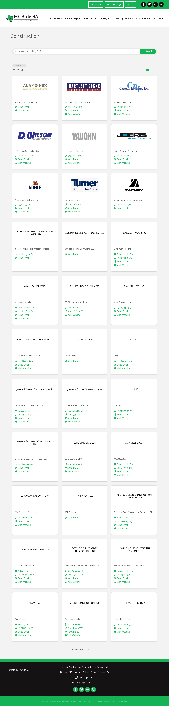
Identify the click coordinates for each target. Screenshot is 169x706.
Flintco (117, 356)
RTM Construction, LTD (25, 566)
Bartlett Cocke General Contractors (80, 102)
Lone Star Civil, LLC (73, 459)
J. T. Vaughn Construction (76, 151)
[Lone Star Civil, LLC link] (84, 443)
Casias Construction (24, 302)
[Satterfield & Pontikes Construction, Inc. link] (84, 549)
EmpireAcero (70, 356)
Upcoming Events (121, 18)
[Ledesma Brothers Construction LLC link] (35, 443)
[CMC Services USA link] (134, 286)
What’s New (141, 18)
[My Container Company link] (35, 496)
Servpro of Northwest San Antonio (129, 566)
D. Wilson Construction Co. (27, 151)
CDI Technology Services (76, 302)
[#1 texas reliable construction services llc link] (35, 233)
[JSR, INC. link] (134, 389)
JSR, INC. (118, 405)
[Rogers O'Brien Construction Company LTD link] (134, 496)
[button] (148, 70)
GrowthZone (91, 649)
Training (102, 18)
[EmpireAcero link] (84, 339)
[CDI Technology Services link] (84, 286)
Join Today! (159, 18)
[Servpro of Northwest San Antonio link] (134, 549)
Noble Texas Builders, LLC (26, 200)
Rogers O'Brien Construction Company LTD (133, 512)
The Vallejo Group (122, 619)
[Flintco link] (134, 339)
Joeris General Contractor (125, 151)
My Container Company (25, 512)
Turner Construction (73, 200)
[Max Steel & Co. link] (134, 443)
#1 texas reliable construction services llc (33, 249)
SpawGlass (20, 619)
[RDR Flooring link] (84, 496)
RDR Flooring (71, 512)
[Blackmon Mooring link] (134, 233)
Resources (87, 18)
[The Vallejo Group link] (134, 603)
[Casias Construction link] (35, 286)
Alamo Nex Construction (26, 102)
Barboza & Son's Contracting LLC (79, 249)
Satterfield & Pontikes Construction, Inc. (82, 566)
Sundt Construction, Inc (75, 619)
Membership (70, 18)
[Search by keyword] (76, 51)
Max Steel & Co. (121, 459)
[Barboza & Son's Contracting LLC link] (84, 233)
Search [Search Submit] (147, 51)
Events (130, 4)
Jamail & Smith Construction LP (29, 405)
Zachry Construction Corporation (128, 200)
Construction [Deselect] (19, 65)
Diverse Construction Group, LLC (29, 356)
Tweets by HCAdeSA (18, 670)
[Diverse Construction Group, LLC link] (34, 339)
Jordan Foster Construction (77, 405)
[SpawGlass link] (35, 603)
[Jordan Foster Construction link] (84, 389)
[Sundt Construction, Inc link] (85, 603)
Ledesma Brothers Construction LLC (31, 459)
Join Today (96, 4)
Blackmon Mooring (122, 249)
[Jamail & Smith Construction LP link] (35, 389)
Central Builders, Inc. (123, 102)
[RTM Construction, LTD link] (35, 549)
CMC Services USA (122, 302)
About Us (55, 18)
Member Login (114, 4)
